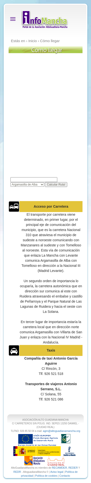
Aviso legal (56, 471)
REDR (17, 471)
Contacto (64, 475)
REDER (73, 467)
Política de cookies (46, 475)
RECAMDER (59, 467)
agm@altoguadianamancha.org (61, 430)
